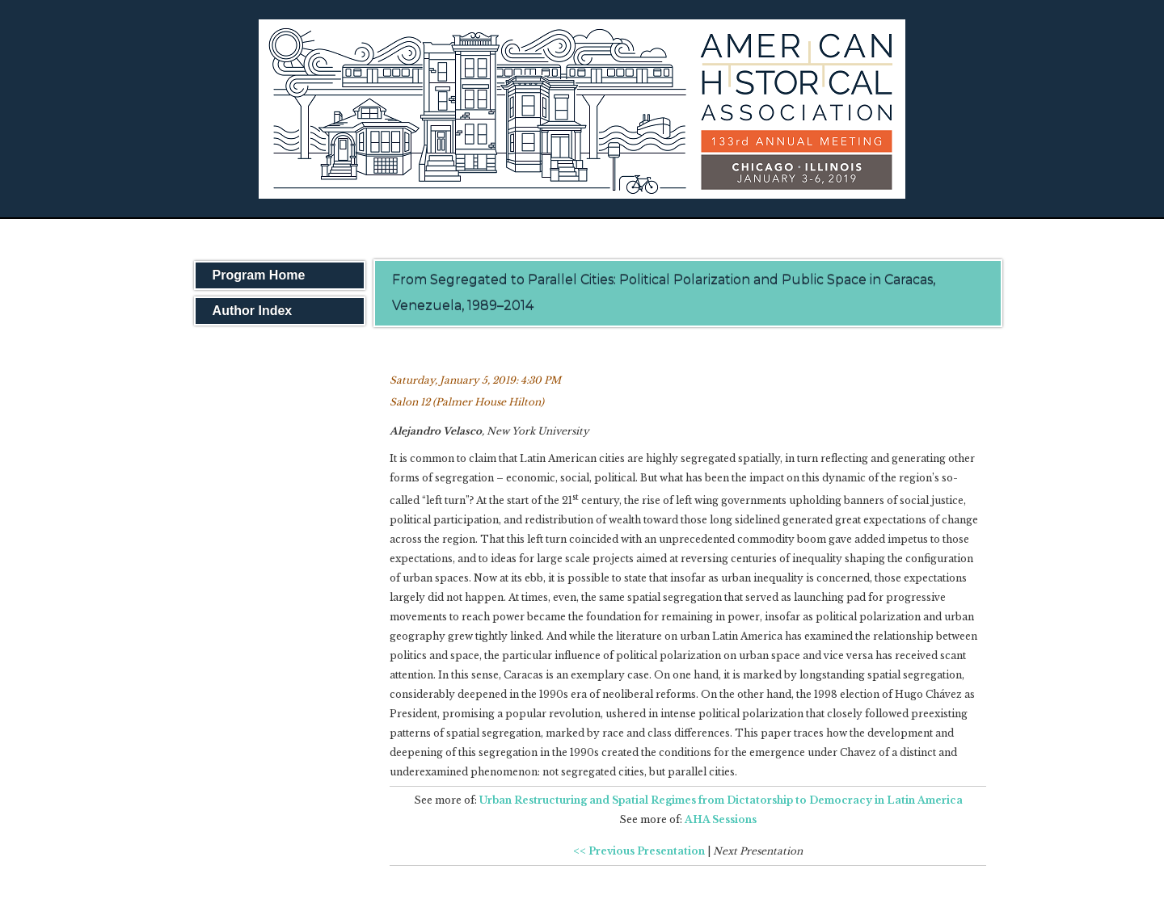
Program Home (259, 275)
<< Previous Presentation (639, 851)
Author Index (253, 310)
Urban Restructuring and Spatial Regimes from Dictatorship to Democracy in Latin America (721, 800)
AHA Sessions (721, 819)
